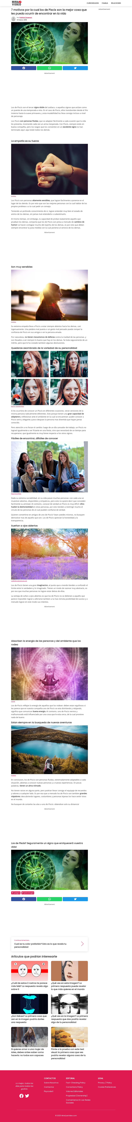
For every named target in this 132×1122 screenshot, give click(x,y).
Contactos (49, 1087)
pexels (13, 701)
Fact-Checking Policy (75, 1082)
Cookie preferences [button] (107, 1087)
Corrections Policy (74, 1087)
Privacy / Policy (105, 1082)
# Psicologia (28, 892)
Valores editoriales (74, 1091)
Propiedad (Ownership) (77, 1095)
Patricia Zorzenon (25, 18)
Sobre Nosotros (51, 1082)
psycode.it (48, 1091)
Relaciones (116, 3)
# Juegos (16, 892)
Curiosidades (93, 3)
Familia (105, 3)
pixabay (13, 196)
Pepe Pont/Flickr (16, 494)
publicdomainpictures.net (19, 581)
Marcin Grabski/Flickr (17, 406)
